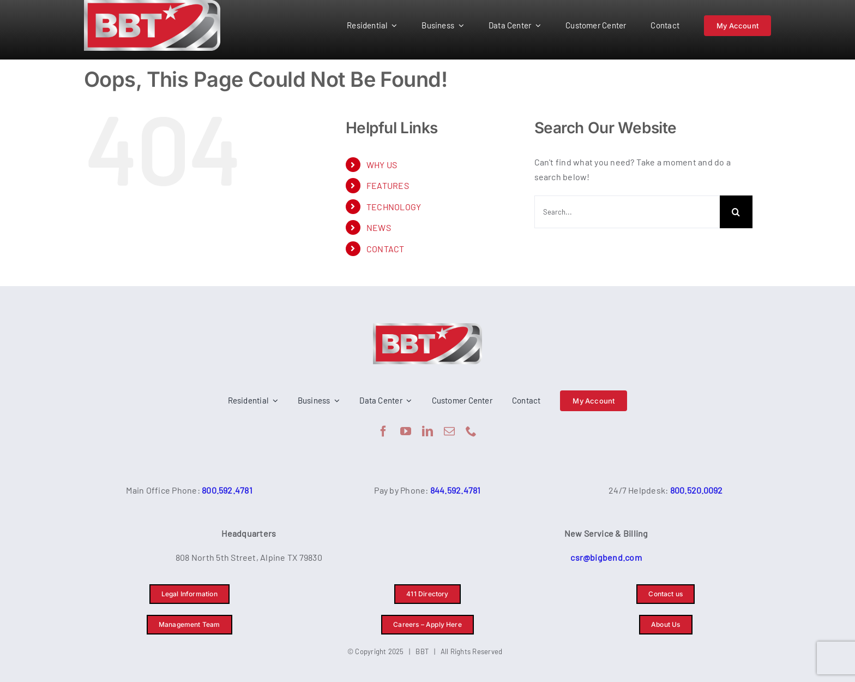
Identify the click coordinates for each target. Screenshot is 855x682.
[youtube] (405, 431)
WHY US (381, 164)
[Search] (736, 211)
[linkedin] (427, 431)
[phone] (471, 431)
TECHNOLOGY (393, 206)
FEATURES (387, 185)
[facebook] (383, 431)
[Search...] (627, 211)
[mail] (449, 431)
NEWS (378, 227)
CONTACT (385, 249)
